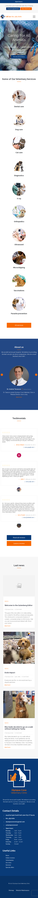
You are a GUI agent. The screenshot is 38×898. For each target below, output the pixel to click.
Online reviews (10, 858)
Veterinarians (10, 860)
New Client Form (26, 8)
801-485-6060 (17, 17)
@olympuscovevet (12, 825)
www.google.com (29, 447)
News (6, 601)
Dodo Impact (10, 673)
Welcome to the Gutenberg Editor (18, 605)
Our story (8, 862)
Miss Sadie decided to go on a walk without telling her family (19, 728)
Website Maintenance (22, 890)
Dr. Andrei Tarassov (19, 389)
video (18, 676)
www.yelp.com (29, 481)
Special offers (10, 867)
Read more (19, 397)
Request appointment (13, 8)
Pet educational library (19, 56)
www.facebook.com (28, 517)
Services (8, 865)
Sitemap (11, 890)
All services (19, 325)
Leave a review (19, 543)
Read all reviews (19, 537)
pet (16, 676)
